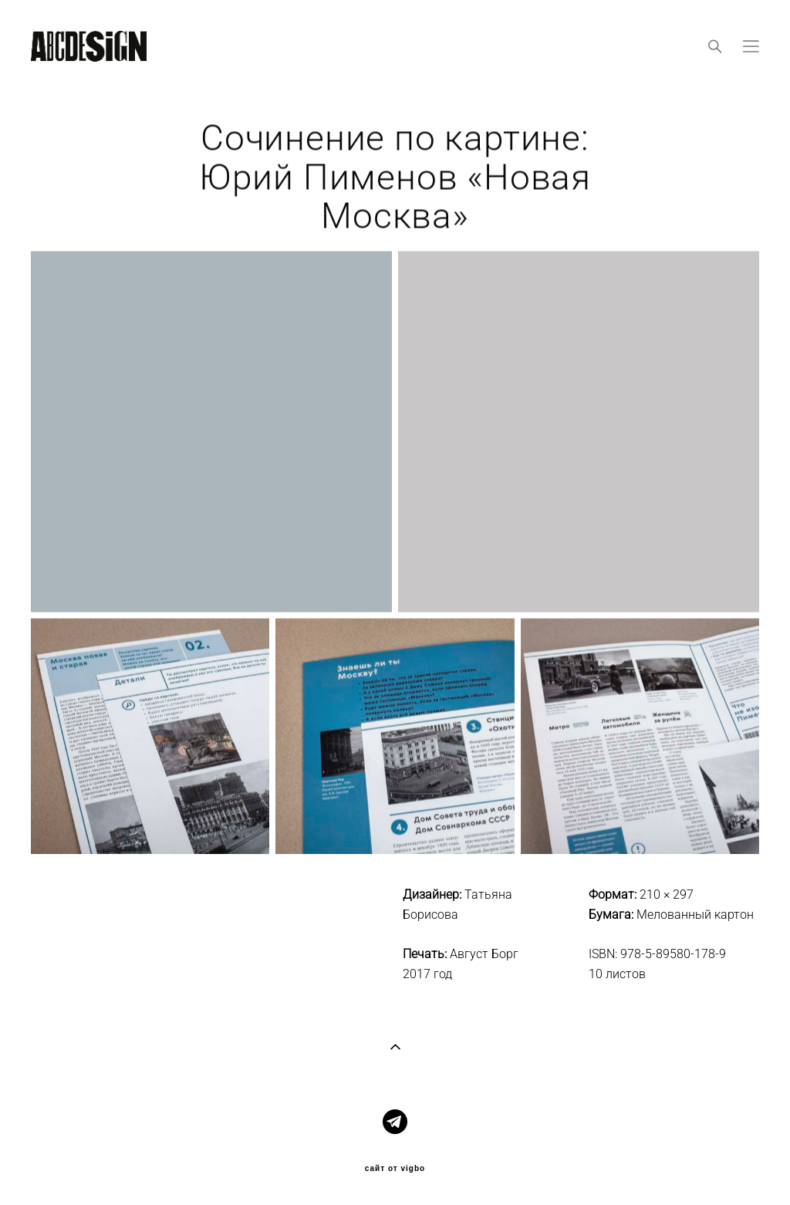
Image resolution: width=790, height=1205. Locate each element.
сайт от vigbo (395, 1169)
